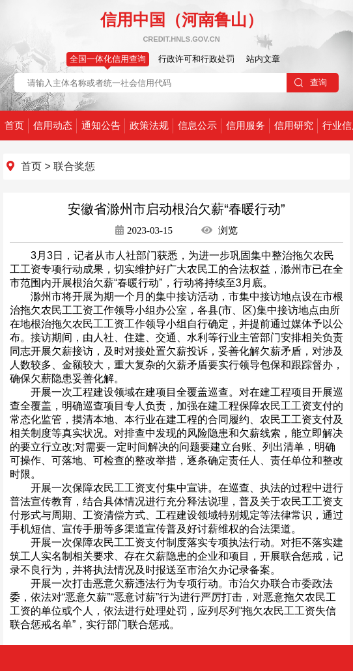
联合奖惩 (74, 166)
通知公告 (100, 125)
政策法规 (149, 125)
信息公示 (197, 125)
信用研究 (293, 125)
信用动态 (52, 125)
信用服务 (245, 125)
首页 (14, 125)
